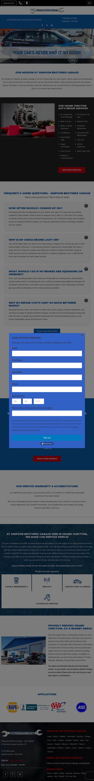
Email (14, 348)
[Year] (39, 401)
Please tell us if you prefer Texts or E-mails (32, 408)
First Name (17, 360)
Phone (15, 384)
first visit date (18, 396)
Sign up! (47, 438)
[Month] (16, 401)
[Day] (27, 401)
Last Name (17, 372)
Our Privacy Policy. (35, 430)
